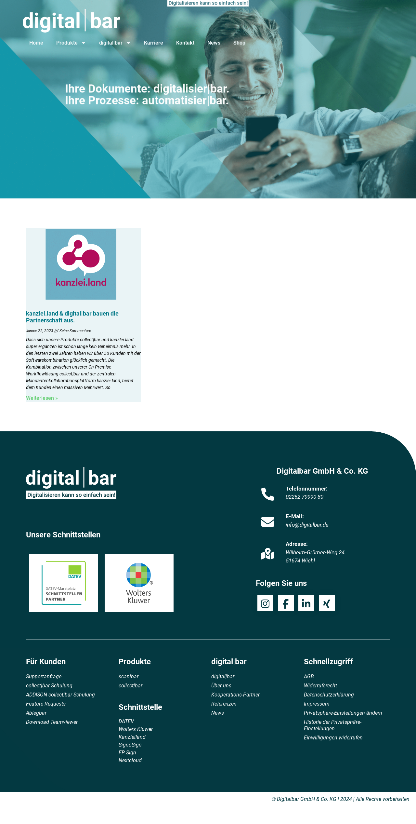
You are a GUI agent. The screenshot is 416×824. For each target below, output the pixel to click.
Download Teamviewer (52, 722)
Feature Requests (46, 704)
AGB (309, 676)
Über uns (221, 685)
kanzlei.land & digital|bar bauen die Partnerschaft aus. (72, 317)
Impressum (317, 704)
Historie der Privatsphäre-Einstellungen (332, 725)
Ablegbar (36, 713)
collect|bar (130, 685)
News (213, 43)
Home (36, 43)
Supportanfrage (43, 676)
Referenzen (224, 704)
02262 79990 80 (304, 496)
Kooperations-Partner (235, 695)
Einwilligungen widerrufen (333, 738)
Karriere (153, 43)
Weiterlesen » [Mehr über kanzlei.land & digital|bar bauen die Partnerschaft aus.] (42, 398)
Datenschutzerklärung (329, 695)
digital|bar (115, 43)
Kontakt (185, 43)
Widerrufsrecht (320, 685)
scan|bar (128, 676)
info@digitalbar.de (307, 524)
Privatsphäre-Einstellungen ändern (343, 713)
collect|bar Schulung (49, 685)
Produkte (71, 43)
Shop (239, 43)
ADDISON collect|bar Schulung (60, 695)
